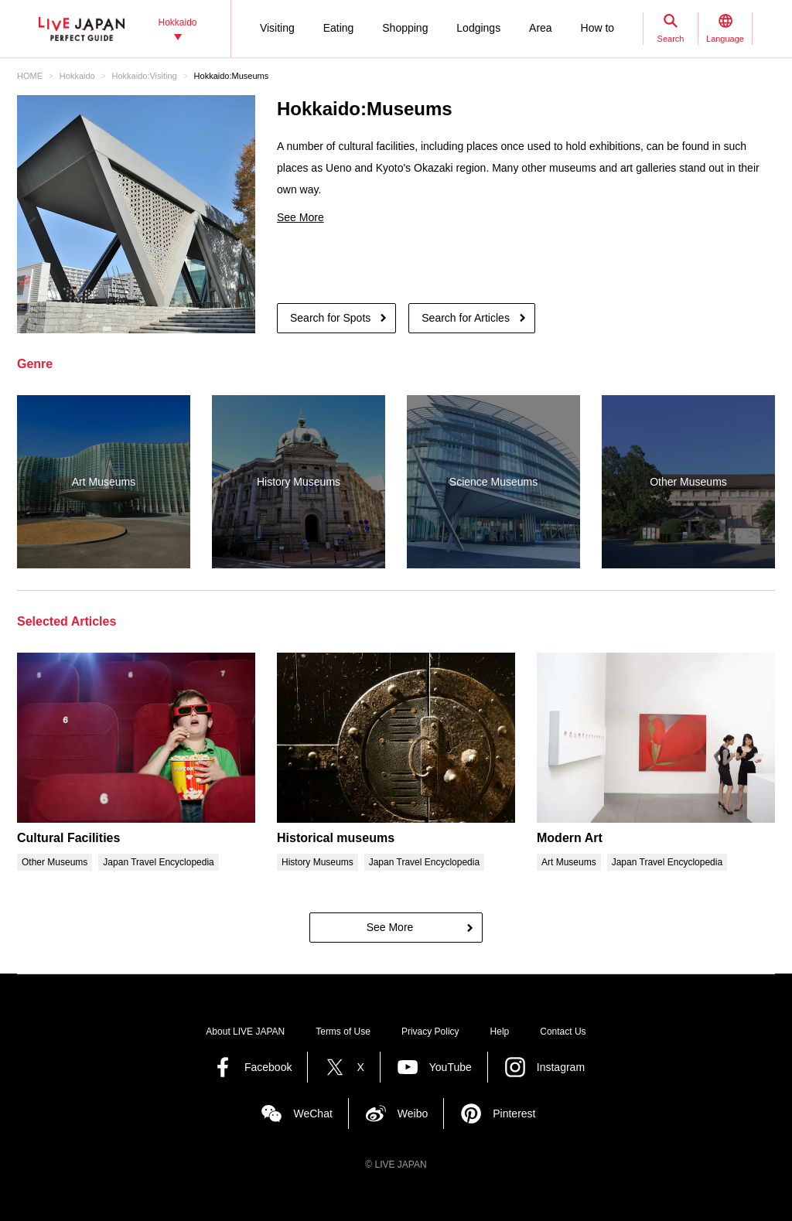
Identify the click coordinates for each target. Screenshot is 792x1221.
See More (300, 217)
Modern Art (570, 837)
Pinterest (514, 1113)
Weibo (413, 1113)
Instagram (561, 1067)
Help (500, 1031)
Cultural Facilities (68, 837)
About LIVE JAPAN (245, 1031)
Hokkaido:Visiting (144, 75)
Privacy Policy (430, 1031)
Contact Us (562, 1031)
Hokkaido (77, 75)
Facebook (268, 1067)
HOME (30, 75)
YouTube (450, 1067)
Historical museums (335, 837)
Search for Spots (330, 318)
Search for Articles (466, 318)
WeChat (312, 1113)
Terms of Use (343, 1031)
